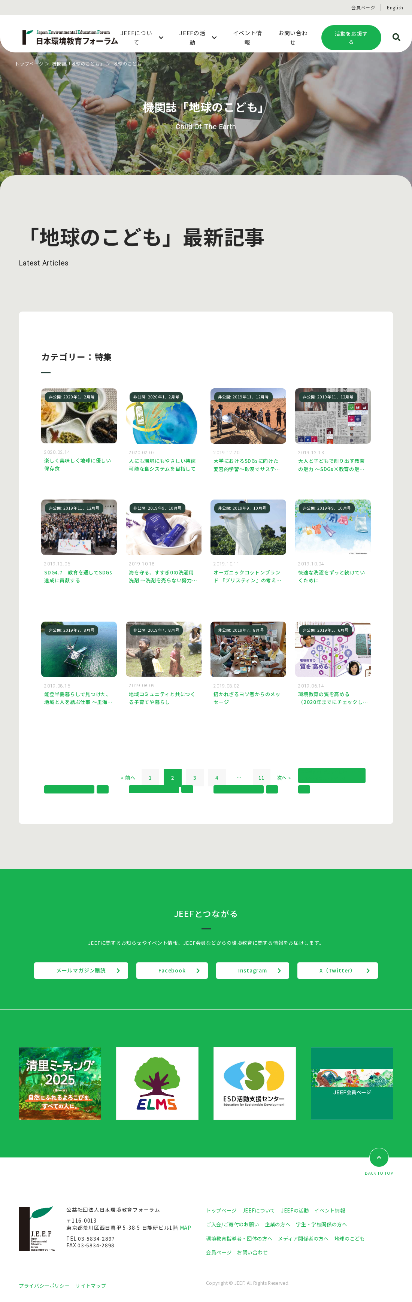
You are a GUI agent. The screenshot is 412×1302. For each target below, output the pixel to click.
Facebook (171, 970)
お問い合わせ (255, 1252)
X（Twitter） (339, 970)
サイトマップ (95, 1286)
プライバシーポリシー (46, 1286)
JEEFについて (262, 1210)
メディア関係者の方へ (310, 1238)
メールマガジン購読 (80, 970)
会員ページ (363, 7)
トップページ (29, 63)
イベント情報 (335, 1210)
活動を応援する (351, 38)
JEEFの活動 (299, 1210)
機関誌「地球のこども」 (78, 63)
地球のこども (359, 1238)
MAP (185, 1227)
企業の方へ (282, 1224)
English (395, 7)
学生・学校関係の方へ (329, 1224)
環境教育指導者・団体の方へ (241, 1238)
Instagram (253, 970)
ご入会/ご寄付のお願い (234, 1224)
